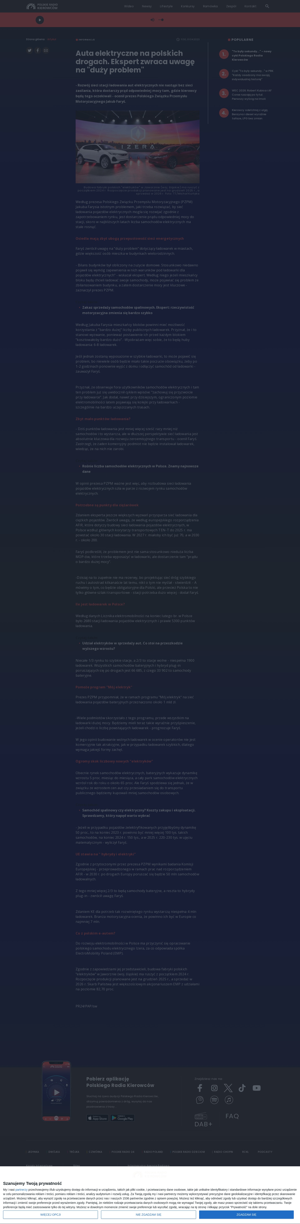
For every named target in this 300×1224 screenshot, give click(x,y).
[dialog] (150, 1195)
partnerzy (21, 1189)
